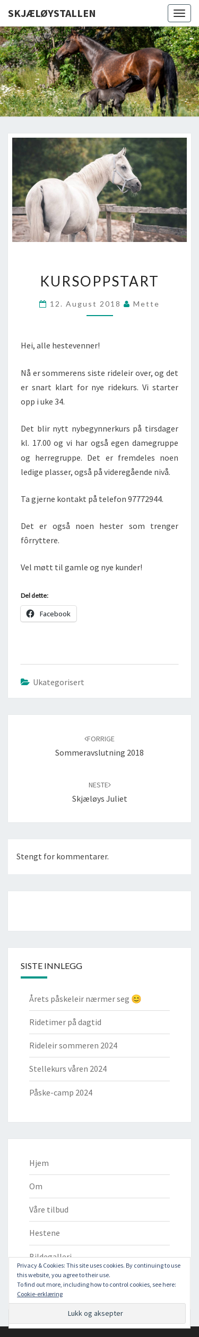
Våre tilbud (48, 1209)
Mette (146, 303)
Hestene (44, 1232)
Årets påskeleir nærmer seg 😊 (85, 998)
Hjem (39, 1162)
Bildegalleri (50, 1256)
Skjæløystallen (52, 13)
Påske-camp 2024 (60, 1092)
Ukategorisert (58, 682)
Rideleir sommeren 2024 (73, 1045)
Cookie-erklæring (40, 1294)
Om (35, 1186)
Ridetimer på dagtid (65, 1022)
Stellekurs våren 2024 (68, 1068)
